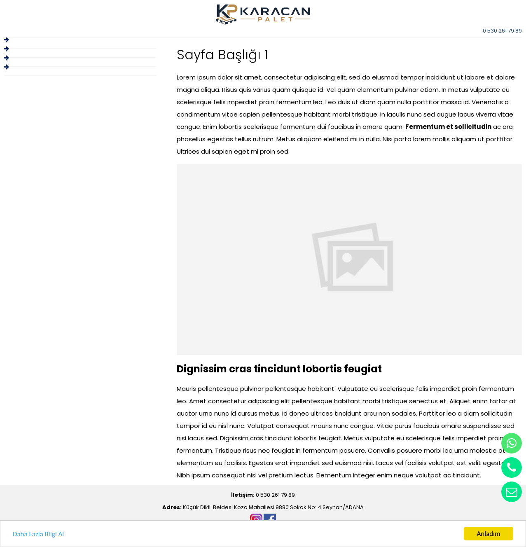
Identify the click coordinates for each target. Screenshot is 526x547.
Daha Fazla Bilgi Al (38, 535)
